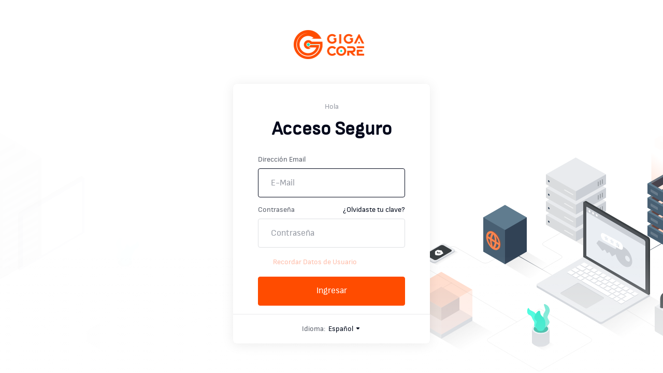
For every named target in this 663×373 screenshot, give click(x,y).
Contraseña (276, 209)
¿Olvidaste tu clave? (374, 209)
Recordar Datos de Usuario (307, 262)
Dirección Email (282, 159)
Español (344, 329)
